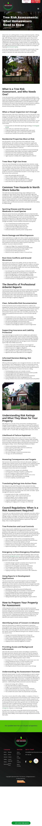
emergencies (5, 708)
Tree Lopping (18, 761)
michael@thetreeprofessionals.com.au (33, 752)
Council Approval (10, 760)
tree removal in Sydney (12, 47)
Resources (6, 764)
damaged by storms (14, 556)
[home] (7, 6)
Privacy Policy (9, 764)
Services (5, 757)
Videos (5, 761)
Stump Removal (19, 753)
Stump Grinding (19, 765)
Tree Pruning (18, 757)
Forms (9, 754)
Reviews (9, 752)
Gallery (5, 759)
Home (5, 752)
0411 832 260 (37, 1)
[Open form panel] (21, 822)
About (5, 754)
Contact (9, 757)
